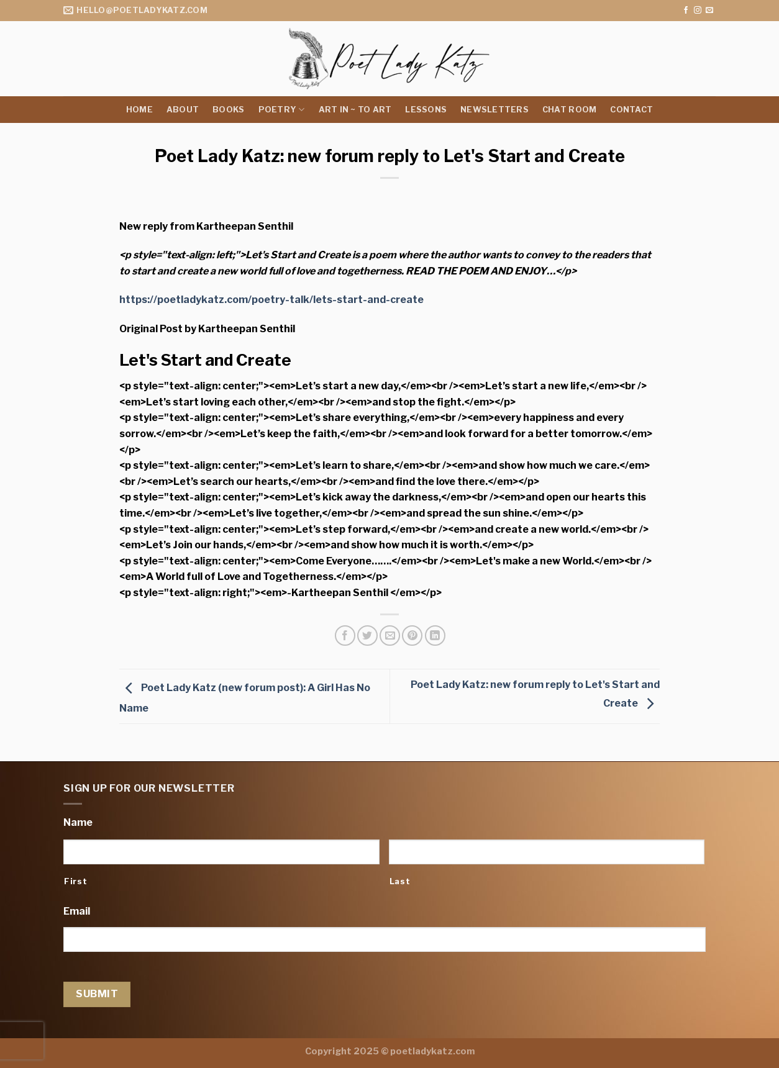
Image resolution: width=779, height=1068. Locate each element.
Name (78, 822)
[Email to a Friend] (390, 635)
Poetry (281, 109)
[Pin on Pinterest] (412, 635)
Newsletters (494, 109)
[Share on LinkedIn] (435, 635)
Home (139, 109)
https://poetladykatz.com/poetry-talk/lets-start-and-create (271, 299)
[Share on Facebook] (345, 635)
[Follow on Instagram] (697, 10)
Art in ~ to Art (355, 109)
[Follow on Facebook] (686, 10)
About (182, 109)
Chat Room (569, 109)
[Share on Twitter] (367, 635)
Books (228, 109)
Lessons (426, 109)
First (75, 881)
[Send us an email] (709, 10)
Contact (631, 109)
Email (76, 911)
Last (400, 881)
